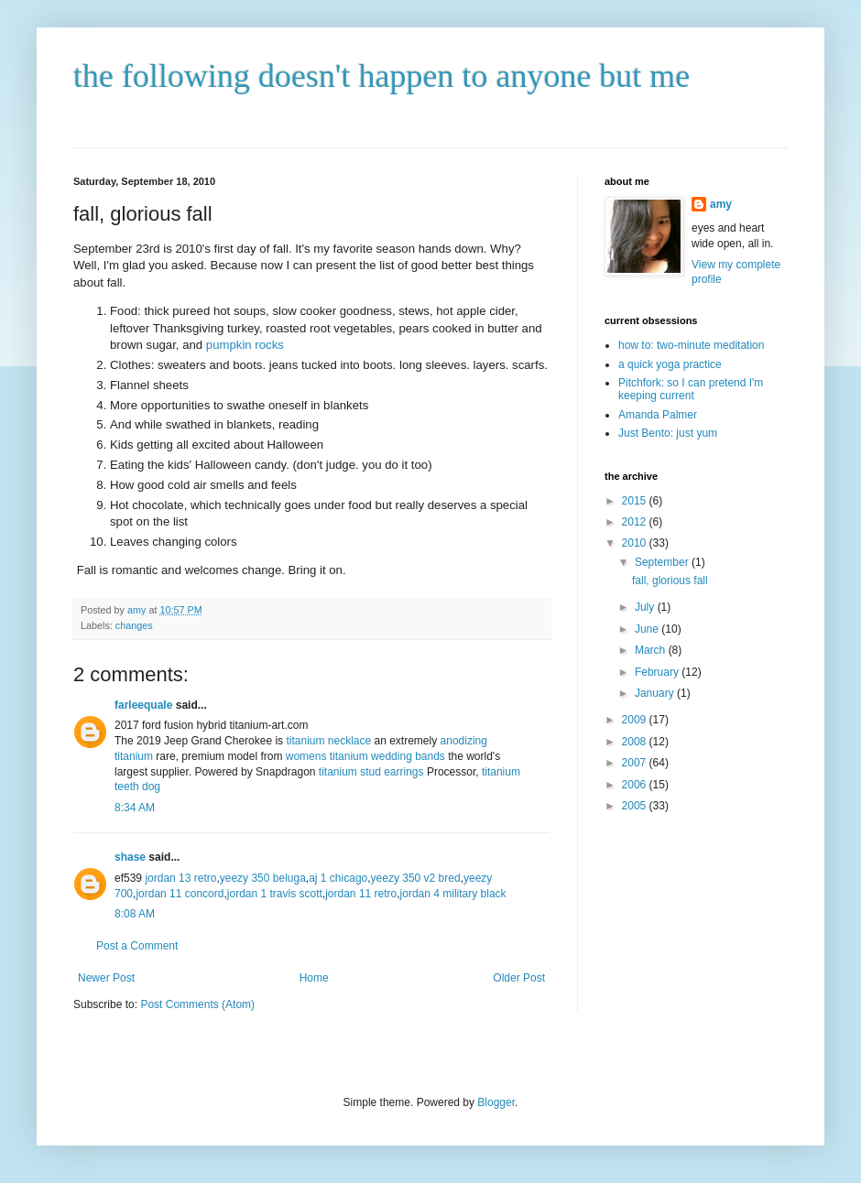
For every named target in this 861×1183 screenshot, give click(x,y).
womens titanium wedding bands (365, 756)
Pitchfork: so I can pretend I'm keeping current (690, 389)
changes (134, 625)
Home (314, 977)
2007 (635, 762)
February (658, 672)
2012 (635, 522)
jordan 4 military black (453, 893)
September (663, 562)
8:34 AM (134, 807)
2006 (635, 784)
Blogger (496, 1102)
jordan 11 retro (361, 893)
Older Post (519, 977)
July (646, 607)
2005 (635, 805)
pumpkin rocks (245, 345)
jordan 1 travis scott (274, 893)
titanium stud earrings (371, 771)
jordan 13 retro (180, 878)
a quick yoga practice (670, 364)
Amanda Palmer (657, 414)
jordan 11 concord (179, 893)
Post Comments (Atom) (197, 1004)
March (652, 650)
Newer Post (106, 977)
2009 (635, 719)
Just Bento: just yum (667, 433)
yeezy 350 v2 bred (416, 878)
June (648, 629)
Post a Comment (137, 945)
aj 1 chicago (338, 878)
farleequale (143, 705)
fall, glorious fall (670, 580)
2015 (635, 500)
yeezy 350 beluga (263, 878)
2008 (635, 741)
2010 (635, 543)
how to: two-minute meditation (691, 345)
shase (130, 857)
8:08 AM (134, 913)
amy (721, 204)
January (656, 693)
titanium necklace (328, 740)
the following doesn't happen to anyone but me (381, 76)
